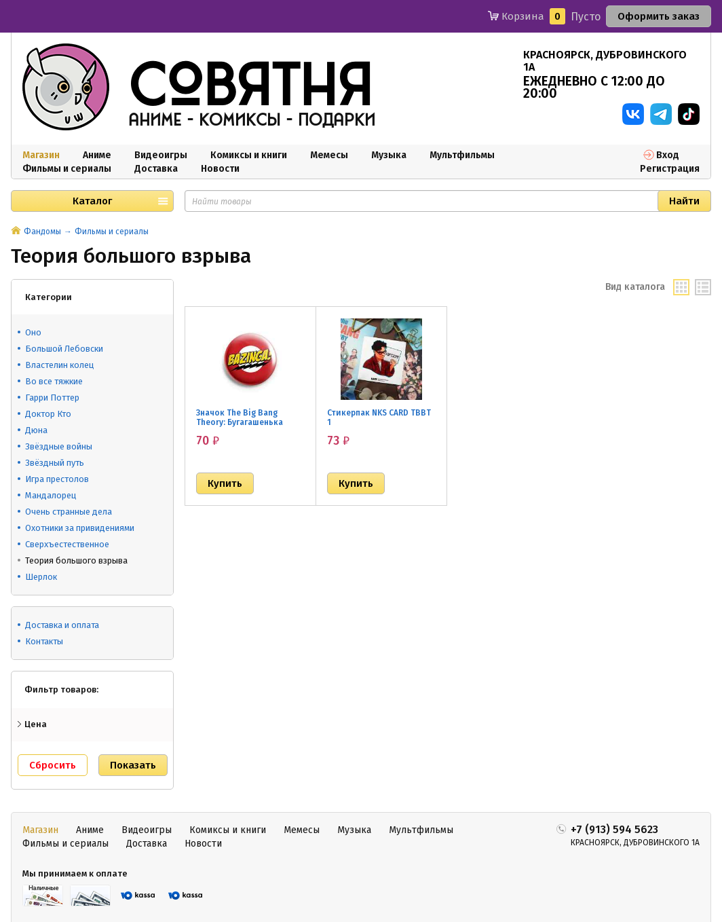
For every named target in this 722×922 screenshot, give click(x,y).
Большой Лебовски (64, 349)
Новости (220, 168)
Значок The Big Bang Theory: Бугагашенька (239, 417)
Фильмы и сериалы (66, 168)
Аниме (97, 155)
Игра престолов (57, 479)
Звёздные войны (58, 446)
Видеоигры (160, 155)
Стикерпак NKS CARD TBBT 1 (379, 417)
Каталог (92, 201)
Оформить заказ (659, 16)
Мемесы (329, 155)
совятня (250, 87)
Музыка (388, 155)
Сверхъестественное (67, 544)
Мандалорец (50, 495)
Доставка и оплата (62, 625)
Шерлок (41, 577)
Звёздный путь (54, 463)
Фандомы (42, 231)
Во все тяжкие (54, 381)
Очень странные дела (68, 511)
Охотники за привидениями (79, 528)
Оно (33, 332)
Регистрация (670, 168)
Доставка (156, 168)
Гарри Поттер (52, 397)
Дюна (36, 430)
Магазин (41, 155)
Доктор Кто (48, 414)
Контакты (44, 641)
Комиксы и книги (248, 155)
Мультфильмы (462, 155)
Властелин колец (59, 365)
